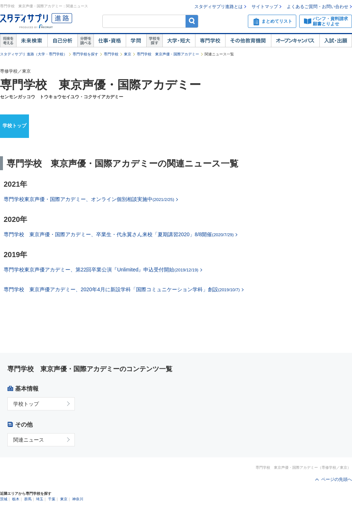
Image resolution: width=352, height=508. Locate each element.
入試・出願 (335, 40)
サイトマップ (265, 6)
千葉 (51, 499)
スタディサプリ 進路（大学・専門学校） (33, 54)
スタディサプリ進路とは (218, 6)
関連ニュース (28, 440)
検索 (192, 21)
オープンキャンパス (295, 40)
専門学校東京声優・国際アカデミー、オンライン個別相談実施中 (89, 199)
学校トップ (14, 125)
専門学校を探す (85, 54)
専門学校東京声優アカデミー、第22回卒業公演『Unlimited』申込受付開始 (101, 270)
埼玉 (39, 499)
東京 (127, 54)
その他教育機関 (248, 40)
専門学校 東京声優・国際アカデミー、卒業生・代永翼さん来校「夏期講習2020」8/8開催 (119, 234)
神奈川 (77, 499)
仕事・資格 (110, 40)
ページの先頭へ (336, 479)
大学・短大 (178, 40)
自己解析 (62, 40)
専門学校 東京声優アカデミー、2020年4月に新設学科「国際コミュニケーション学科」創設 (122, 289)
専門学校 (210, 40)
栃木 (15, 499)
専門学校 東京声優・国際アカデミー (168, 54)
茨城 (3, 499)
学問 (136, 40)
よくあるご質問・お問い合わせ (317, 6)
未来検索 (31, 40)
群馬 (28, 499)
